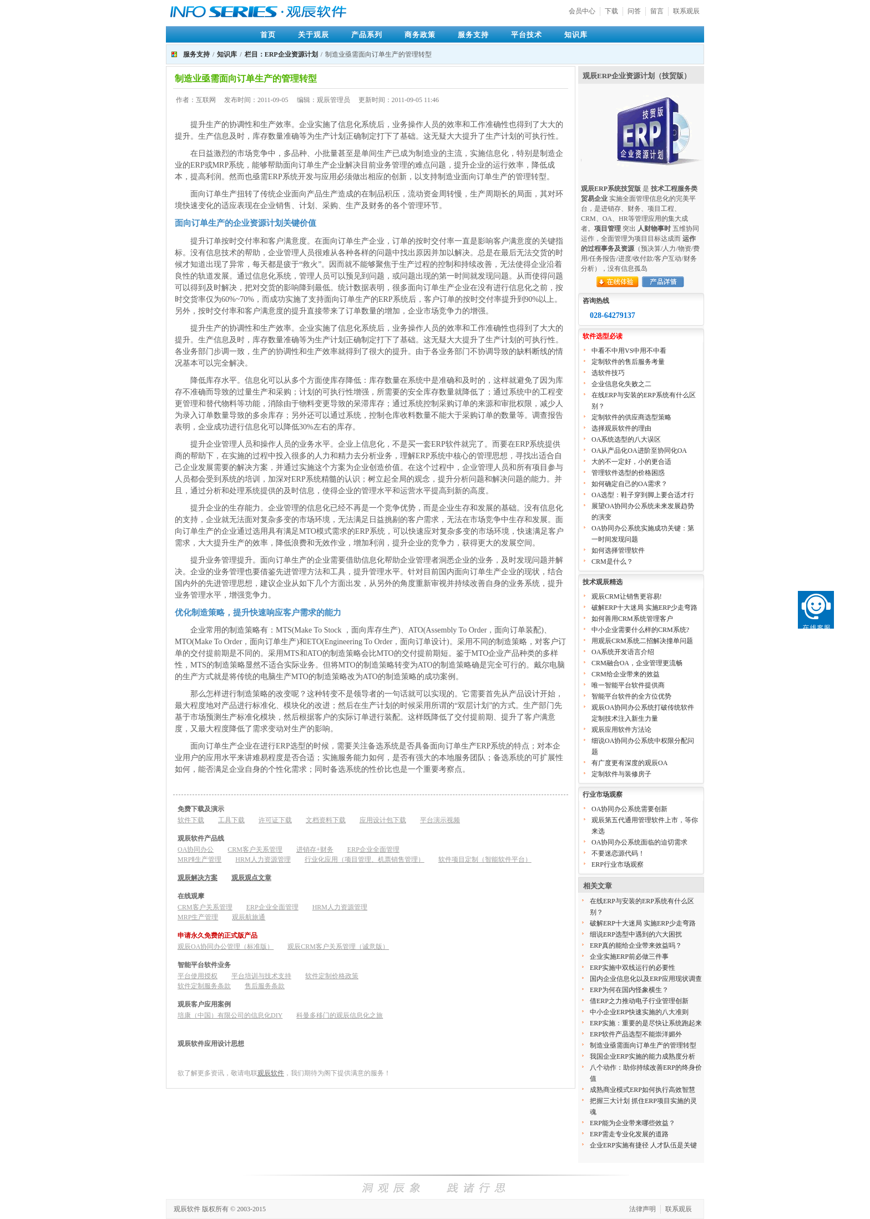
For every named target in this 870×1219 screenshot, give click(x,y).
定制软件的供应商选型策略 (631, 417)
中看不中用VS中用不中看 (628, 351)
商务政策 (420, 35)
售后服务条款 (265, 986)
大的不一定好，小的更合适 (631, 462)
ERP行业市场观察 (617, 864)
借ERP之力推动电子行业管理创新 (639, 1001)
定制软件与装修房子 (621, 774)
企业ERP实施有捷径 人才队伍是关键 (643, 1145)
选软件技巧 (608, 373)
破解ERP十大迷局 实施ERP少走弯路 (644, 607)
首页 (268, 35)
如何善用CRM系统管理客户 (632, 619)
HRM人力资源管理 (262, 859)
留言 (657, 11)
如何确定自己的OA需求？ (629, 484)
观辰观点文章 (251, 878)
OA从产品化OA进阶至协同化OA (639, 450)
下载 (611, 11)
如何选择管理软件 (618, 550)
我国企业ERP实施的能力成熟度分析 (642, 1056)
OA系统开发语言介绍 (622, 652)
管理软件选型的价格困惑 (628, 473)
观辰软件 (270, 1073)
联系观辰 (686, 11)
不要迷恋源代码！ (618, 853)
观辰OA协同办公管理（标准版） (226, 946)
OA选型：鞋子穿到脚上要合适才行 (642, 495)
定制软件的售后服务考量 (628, 362)
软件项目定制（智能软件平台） (485, 859)
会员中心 (582, 11)
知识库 (576, 35)
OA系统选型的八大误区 (626, 439)
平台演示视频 (440, 820)
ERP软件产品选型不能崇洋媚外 (636, 1034)
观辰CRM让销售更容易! (626, 596)
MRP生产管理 (198, 917)
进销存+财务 (314, 849)
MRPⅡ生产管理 (199, 859)
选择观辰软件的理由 (621, 428)
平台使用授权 (198, 976)
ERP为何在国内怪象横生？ (629, 990)
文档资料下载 (326, 820)
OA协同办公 (196, 849)
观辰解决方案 (198, 878)
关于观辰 (313, 35)
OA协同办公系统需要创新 (629, 809)
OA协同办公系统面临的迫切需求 (639, 842)
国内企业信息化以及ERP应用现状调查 (646, 979)
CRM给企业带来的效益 (625, 674)
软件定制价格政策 (331, 976)
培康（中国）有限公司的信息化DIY (230, 1015)
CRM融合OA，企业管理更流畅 (636, 663)
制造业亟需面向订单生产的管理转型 (643, 1045)
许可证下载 (275, 820)
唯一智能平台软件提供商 (628, 685)
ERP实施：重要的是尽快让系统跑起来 (646, 1023)
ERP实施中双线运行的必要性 (632, 968)
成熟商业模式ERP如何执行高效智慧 (642, 1090)
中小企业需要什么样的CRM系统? (640, 630)
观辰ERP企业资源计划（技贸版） (637, 76)
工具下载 (231, 820)
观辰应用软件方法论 (621, 730)
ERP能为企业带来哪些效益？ (632, 1123)
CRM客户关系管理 (254, 849)
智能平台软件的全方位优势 (631, 696)
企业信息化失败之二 (621, 384)
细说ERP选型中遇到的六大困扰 (636, 934)
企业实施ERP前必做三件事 (629, 956)
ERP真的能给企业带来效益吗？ (636, 945)
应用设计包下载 (383, 820)
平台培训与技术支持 (261, 976)
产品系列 (366, 35)
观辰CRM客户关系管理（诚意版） (338, 946)
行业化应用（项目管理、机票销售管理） (364, 859)
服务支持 (473, 35)
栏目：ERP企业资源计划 (281, 54)
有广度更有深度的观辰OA (629, 763)
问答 (634, 11)
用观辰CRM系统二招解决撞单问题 (642, 641)
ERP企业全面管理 (373, 849)
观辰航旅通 (248, 917)
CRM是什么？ (612, 561)
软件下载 (191, 820)
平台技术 (526, 35)
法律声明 (642, 1209)
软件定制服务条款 (204, 986)
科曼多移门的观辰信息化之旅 (339, 1015)
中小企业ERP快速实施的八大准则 (639, 1012)
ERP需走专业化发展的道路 (629, 1134)
